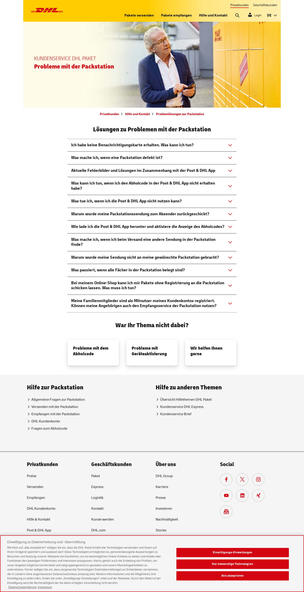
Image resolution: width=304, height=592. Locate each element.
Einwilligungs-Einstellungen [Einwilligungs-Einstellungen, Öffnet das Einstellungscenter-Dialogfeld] (233, 556)
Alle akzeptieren (232, 579)
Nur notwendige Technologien (232, 568)
